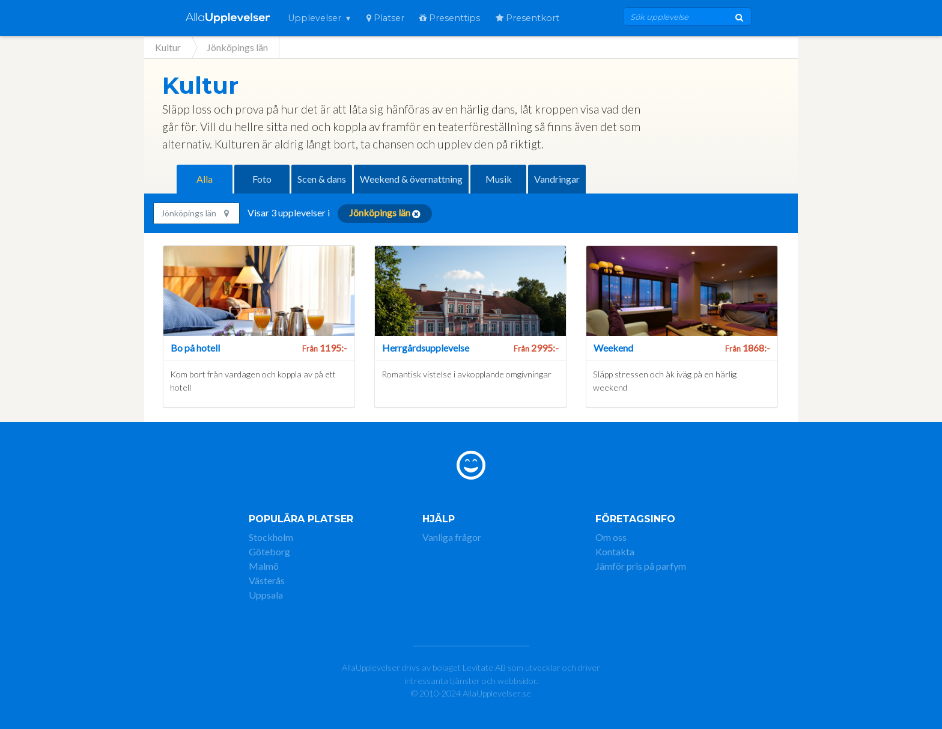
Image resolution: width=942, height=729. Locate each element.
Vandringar (557, 179)
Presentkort (527, 18)
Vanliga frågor (451, 537)
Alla (204, 179)
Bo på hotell (195, 347)
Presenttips (449, 18)
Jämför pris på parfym (640, 566)
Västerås (267, 580)
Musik (498, 179)
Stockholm (271, 537)
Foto (262, 179)
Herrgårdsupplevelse (425, 347)
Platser (385, 18)
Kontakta (614, 551)
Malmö (264, 566)
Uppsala (266, 594)
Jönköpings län (195, 213)
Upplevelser (314, 18)
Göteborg (269, 551)
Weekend (613, 347)
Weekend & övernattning (411, 179)
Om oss (611, 537)
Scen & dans (321, 179)
